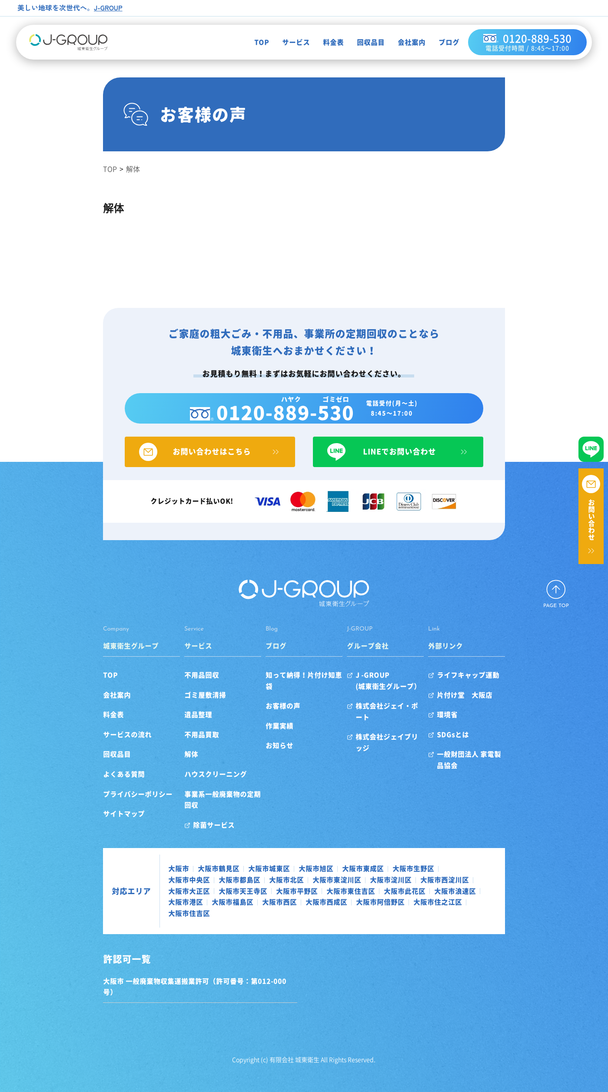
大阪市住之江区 (146, 899)
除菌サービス (186, 822)
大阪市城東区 (222, 866)
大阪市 (132, 866)
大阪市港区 (297, 888)
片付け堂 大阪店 (493, 703)
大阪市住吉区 (200, 899)
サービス (286, 43)
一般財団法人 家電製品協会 (507, 763)
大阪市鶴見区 (172, 866)
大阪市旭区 (269, 866)
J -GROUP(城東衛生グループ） (397, 689)
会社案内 (401, 43)
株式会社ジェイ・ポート (403, 714)
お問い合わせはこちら (187, 460)
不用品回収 (173, 683)
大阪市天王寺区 (405, 877)
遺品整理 (170, 723)
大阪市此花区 (200, 888)
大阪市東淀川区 (189, 877)
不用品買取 (173, 743)
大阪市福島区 (344, 888)
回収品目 (361, 43)
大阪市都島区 (467, 866)
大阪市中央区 (417, 866)
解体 (163, 763)
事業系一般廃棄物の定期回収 (201, 802)
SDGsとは (481, 743)
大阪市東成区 (316, 866)
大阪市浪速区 (250, 888)
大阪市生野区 (367, 866)
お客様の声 (273, 703)
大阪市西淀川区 (297, 877)
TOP (251, 43)
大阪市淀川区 (243, 877)
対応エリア (84, 883)
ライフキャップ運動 (496, 683)
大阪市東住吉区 (146, 888)
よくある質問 (77, 782)
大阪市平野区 (459, 877)
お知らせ (270, 743)
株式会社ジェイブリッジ (403, 734)
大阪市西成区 (438, 888)
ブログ (439, 43)
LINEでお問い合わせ (421, 460)
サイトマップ (77, 822)
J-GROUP (109, 7)
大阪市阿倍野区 (492, 888)
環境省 (475, 723)
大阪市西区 (391, 888)
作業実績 (270, 723)
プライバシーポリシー (91, 802)
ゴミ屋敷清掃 (177, 703)
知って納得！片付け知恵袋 (298, 683)
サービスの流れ (80, 743)
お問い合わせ (591, 520)
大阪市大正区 (351, 877)
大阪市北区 (139, 877)
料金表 (323, 43)
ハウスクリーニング (187, 782)
